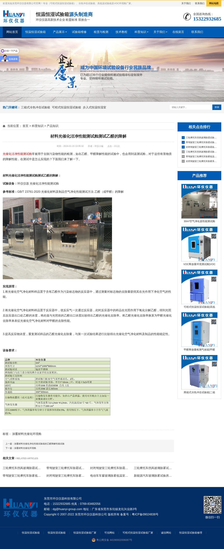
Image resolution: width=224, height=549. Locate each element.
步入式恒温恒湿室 (94, 107)
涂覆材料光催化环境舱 (26, 433)
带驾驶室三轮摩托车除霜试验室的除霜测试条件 (199, 142)
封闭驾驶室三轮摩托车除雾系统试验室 (199, 161)
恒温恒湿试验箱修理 (190, 532)
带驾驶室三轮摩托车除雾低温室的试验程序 (199, 156)
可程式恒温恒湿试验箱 (66, 107)
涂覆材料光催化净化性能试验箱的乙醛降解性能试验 (39, 443)
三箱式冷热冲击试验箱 (35, 107)
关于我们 (186, 3)
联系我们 (200, 3)
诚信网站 (166, 532)
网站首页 (12, 31)
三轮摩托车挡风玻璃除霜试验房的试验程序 (199, 137)
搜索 (217, 107)
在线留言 (178, 31)
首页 (25, 125)
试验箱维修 (79, 31)
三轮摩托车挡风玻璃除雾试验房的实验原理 (199, 151)
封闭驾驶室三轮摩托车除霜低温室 (199, 147)
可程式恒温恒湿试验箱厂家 (138, 532)
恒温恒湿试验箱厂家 (84, 532)
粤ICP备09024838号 (145, 514)
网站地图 (214, 3)
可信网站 (109, 532)
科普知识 (140, 31)
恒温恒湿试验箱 (35, 31)
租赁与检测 (101, 31)
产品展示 (59, 31)
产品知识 (52, 125)
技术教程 (121, 31)
